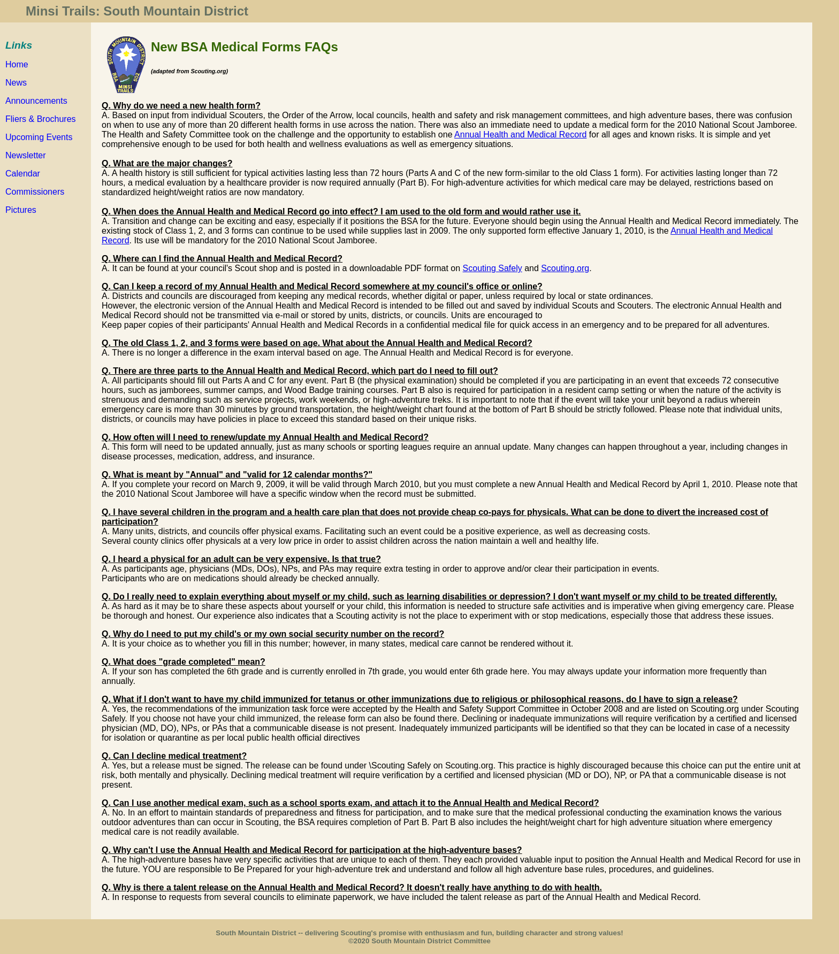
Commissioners (34, 191)
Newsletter (25, 155)
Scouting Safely (492, 268)
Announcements (36, 100)
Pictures (20, 209)
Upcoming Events (38, 137)
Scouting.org (565, 268)
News (16, 82)
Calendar (22, 173)
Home (16, 64)
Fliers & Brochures (40, 119)
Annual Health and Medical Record (520, 134)
